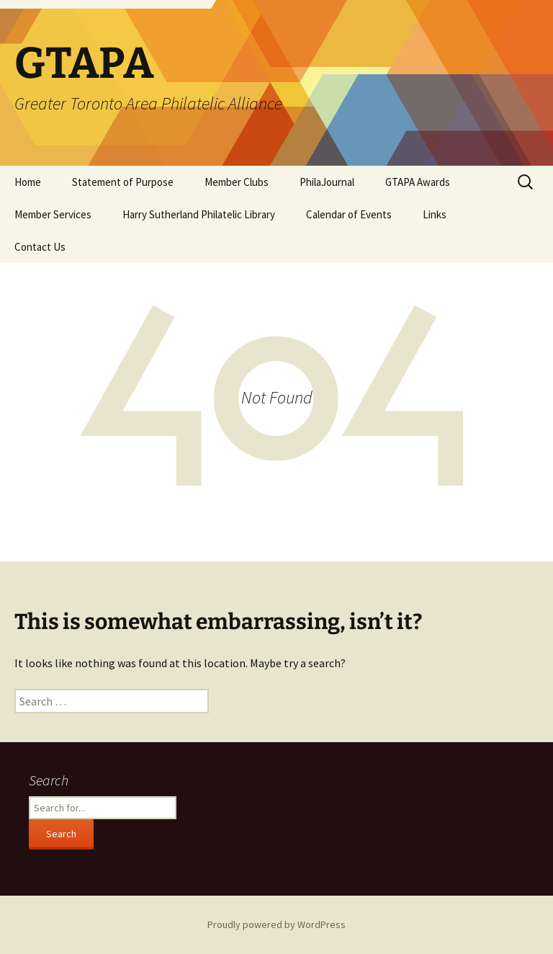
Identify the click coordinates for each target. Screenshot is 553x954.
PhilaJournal (327, 182)
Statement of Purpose (123, 182)
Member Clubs (236, 182)
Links (434, 214)
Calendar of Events (349, 214)
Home (27, 182)
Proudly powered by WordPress (276, 924)
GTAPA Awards (417, 182)
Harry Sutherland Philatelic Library (198, 214)
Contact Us (40, 247)
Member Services (52, 214)
